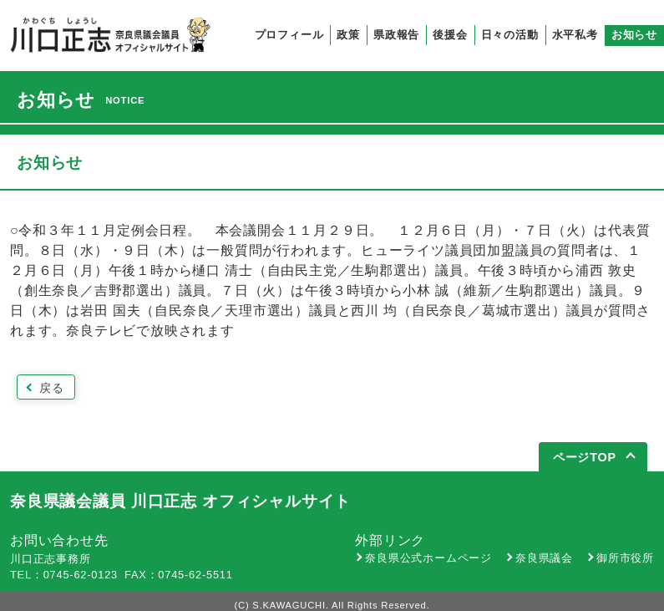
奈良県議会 (544, 558)
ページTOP (584, 457)
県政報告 (396, 34)
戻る (51, 388)
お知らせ (634, 34)
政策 (348, 34)
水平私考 (575, 34)
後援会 (450, 34)
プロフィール (289, 34)
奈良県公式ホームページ (428, 558)
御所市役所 (625, 558)
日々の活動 (510, 34)
